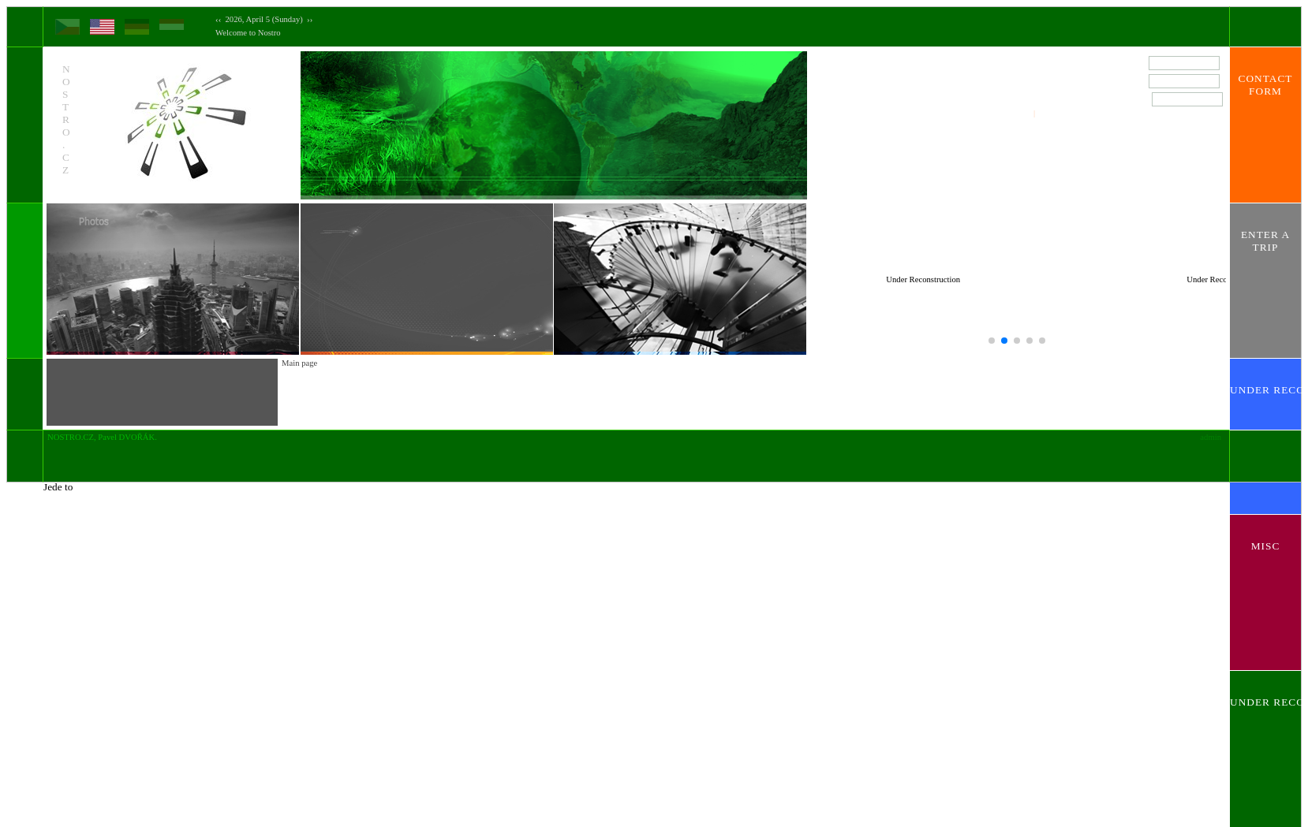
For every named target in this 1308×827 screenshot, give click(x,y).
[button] (991, 340)
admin (1210, 437)
